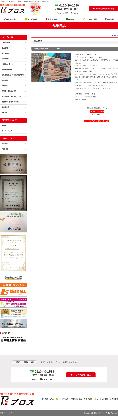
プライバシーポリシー (8, 413)
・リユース (100, 74)
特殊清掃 (5, 80)
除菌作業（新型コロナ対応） (11, 102)
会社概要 (109, 19)
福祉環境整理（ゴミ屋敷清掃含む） (13, 75)
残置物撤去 (5, 59)
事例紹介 (70, 19)
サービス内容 (31, 19)
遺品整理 (89, 54)
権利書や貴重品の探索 (9, 91)
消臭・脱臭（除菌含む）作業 (11, 96)
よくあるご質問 (90, 19)
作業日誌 (5, 149)
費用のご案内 (51, 19)
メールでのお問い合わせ (103, 9)
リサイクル (92, 74)
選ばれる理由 (10, 19)
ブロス (99, 413)
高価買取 (5, 85)
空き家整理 (5, 53)
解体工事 (5, 112)
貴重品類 (78, 82)
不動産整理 (5, 107)
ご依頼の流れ (6, 42)
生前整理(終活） (7, 69)
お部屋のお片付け (7, 64)
